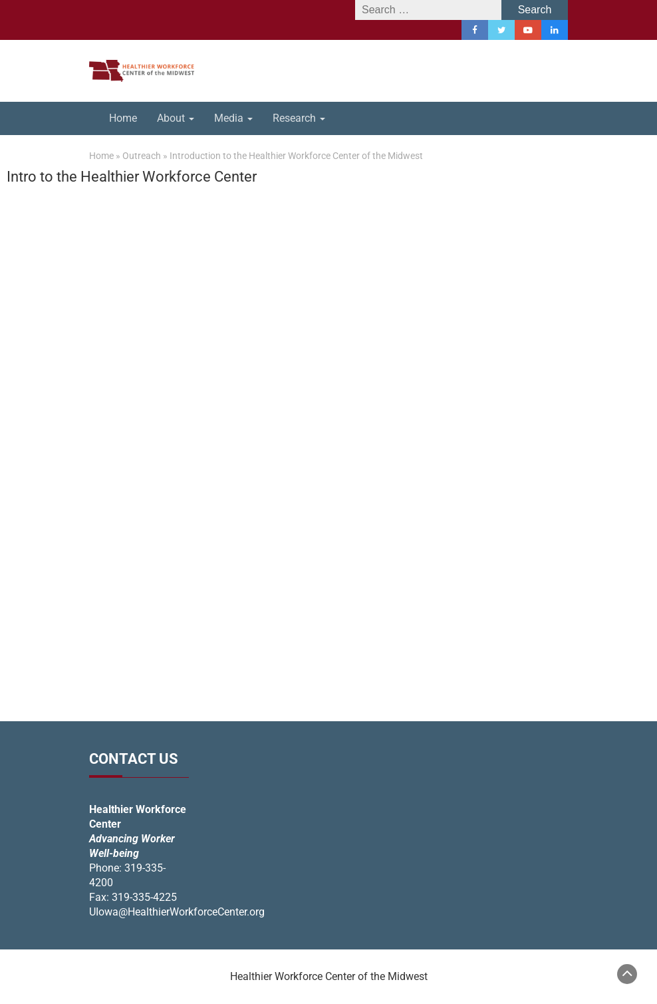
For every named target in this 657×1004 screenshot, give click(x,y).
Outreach (141, 155)
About (175, 118)
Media (233, 118)
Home (123, 118)
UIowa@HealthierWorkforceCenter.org (177, 912)
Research (299, 118)
